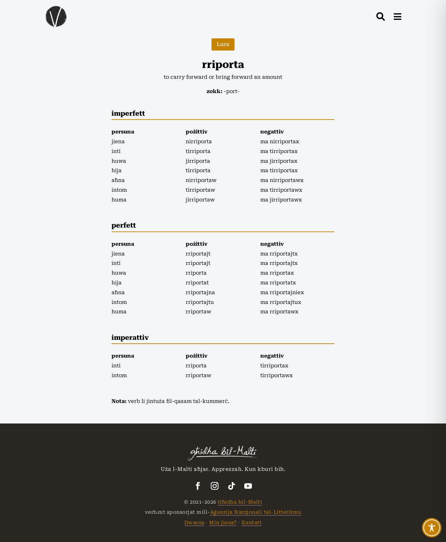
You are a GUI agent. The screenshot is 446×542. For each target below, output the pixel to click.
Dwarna (194, 522)
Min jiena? (223, 522)
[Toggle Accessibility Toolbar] (432, 528)
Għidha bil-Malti (240, 502)
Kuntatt (251, 522)
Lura (223, 44)
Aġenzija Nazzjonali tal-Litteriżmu (255, 512)
